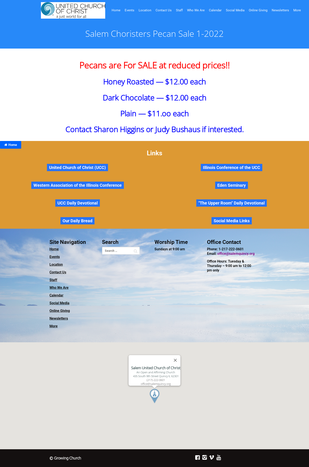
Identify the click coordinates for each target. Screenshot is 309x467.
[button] (162, 404)
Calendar (215, 10)
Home (116, 10)
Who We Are (196, 10)
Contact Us (164, 10)
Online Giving (258, 10)
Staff (179, 10)
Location (145, 10)
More (297, 10)
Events (129, 10)
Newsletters (280, 10)
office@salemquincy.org (236, 254)
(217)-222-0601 (156, 380)
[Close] (175, 360)
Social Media (235, 10)
